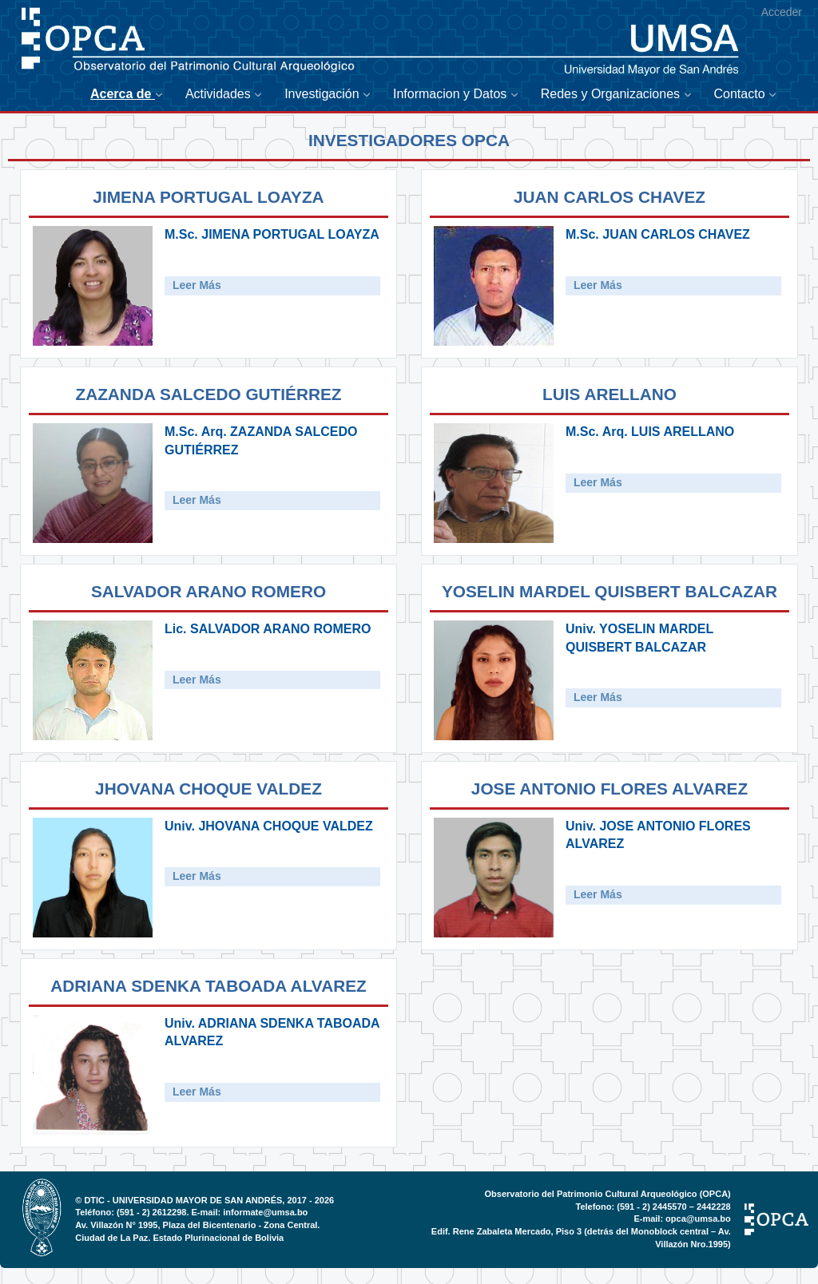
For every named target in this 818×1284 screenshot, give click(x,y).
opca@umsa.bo (698, 1218)
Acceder (781, 12)
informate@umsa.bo (265, 1212)
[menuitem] (129, 94)
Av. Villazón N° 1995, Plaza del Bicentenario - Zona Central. (197, 1225)
